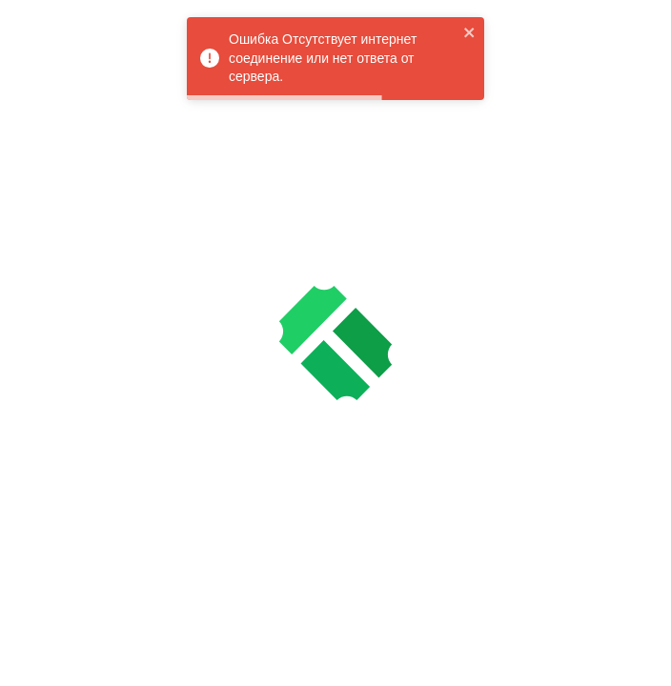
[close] (470, 32)
